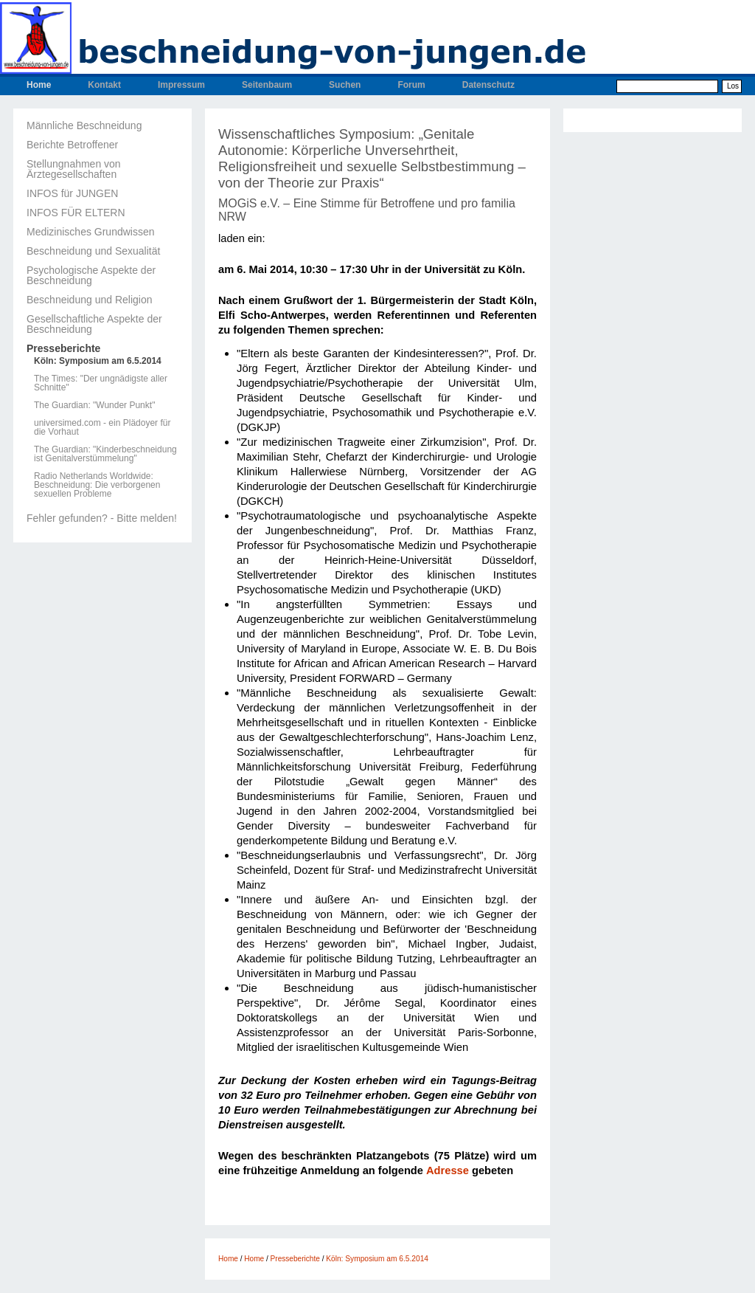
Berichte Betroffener (72, 144)
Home (39, 85)
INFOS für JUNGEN (72, 193)
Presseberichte (63, 348)
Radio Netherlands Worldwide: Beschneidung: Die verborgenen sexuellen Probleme (97, 485)
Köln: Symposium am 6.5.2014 (97, 360)
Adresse (447, 1170)
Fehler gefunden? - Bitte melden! (102, 518)
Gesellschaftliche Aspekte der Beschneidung (94, 324)
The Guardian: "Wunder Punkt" (94, 405)
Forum (411, 85)
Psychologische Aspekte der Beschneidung (91, 275)
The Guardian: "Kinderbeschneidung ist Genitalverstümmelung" (105, 454)
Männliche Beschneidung (84, 125)
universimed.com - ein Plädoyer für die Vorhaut (102, 427)
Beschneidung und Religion (89, 299)
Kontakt (104, 85)
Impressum (181, 85)
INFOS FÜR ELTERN (76, 212)
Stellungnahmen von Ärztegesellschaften (74, 169)
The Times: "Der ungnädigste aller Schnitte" (100, 383)
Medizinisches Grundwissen (91, 232)
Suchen (345, 85)
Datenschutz (488, 85)
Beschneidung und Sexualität (93, 251)
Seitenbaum (267, 85)
